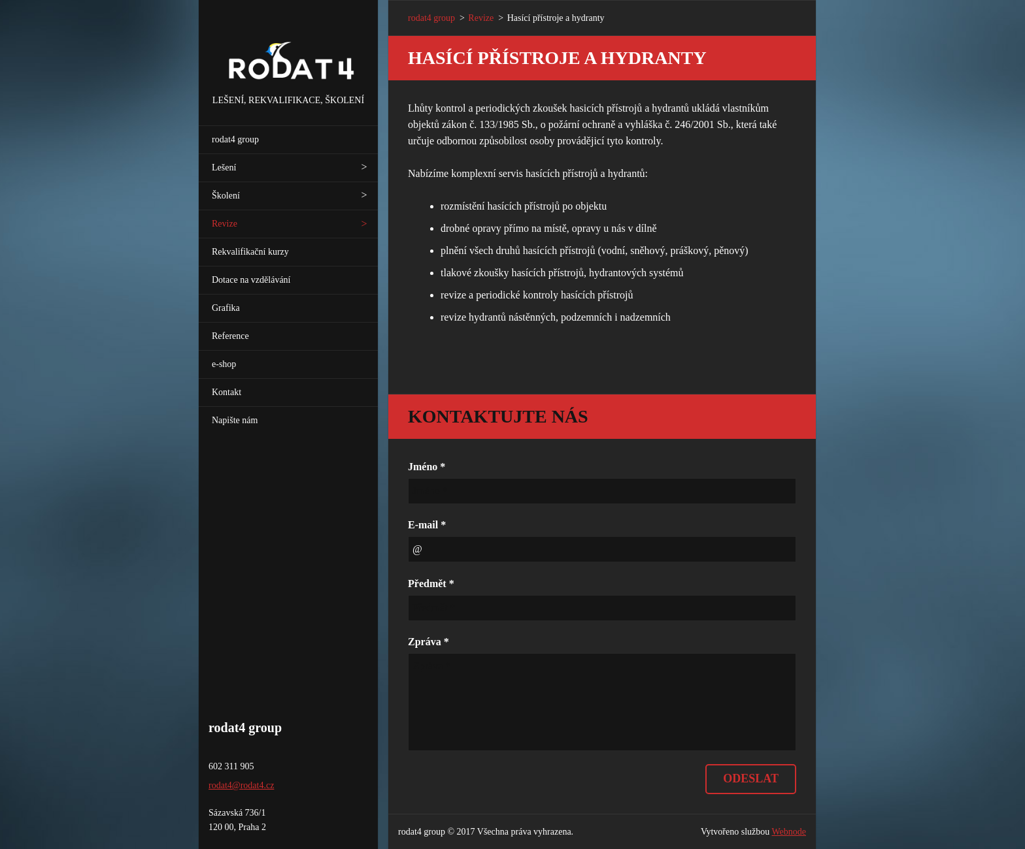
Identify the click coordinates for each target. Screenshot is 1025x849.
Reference (230, 336)
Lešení (224, 167)
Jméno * (426, 466)
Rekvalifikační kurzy (250, 252)
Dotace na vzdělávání (251, 280)
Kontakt (226, 392)
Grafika (226, 308)
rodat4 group (235, 139)
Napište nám (235, 420)
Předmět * (431, 583)
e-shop (224, 364)
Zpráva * (428, 641)
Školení (226, 195)
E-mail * (427, 524)
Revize (224, 224)
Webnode (789, 832)
